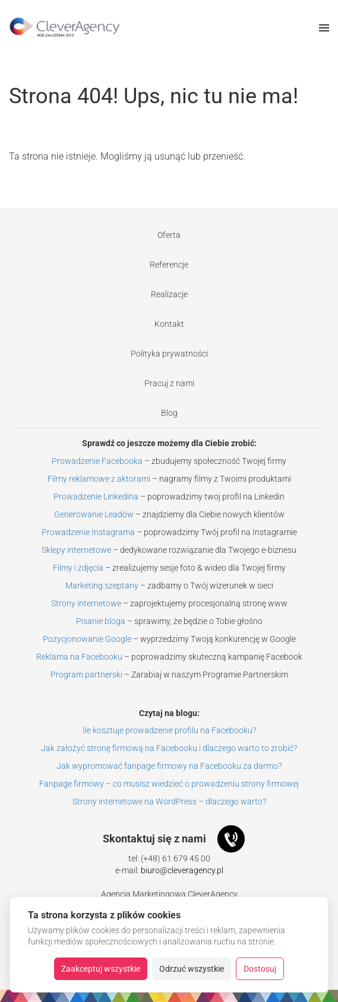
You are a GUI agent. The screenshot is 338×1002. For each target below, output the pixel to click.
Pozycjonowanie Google (87, 639)
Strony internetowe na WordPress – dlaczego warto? (169, 801)
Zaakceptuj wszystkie (100, 969)
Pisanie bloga (100, 621)
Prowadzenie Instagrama (88, 532)
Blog (169, 413)
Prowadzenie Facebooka (97, 461)
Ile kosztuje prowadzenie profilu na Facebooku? (169, 730)
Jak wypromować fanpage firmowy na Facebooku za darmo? (169, 766)
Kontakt (169, 324)
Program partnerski (86, 674)
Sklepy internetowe (76, 550)
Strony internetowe (86, 603)
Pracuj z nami (169, 383)
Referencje (169, 264)
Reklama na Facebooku (79, 656)
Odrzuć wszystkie (191, 969)
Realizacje (169, 294)
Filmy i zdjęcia (78, 567)
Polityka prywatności (169, 353)
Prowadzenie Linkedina (95, 496)
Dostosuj (260, 969)
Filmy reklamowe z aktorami (99, 478)
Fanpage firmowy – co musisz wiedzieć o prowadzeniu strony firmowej (169, 783)
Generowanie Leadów (94, 514)
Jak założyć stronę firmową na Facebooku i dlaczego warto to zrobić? (169, 748)
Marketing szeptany (101, 585)
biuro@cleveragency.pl (182, 870)
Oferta (169, 235)
